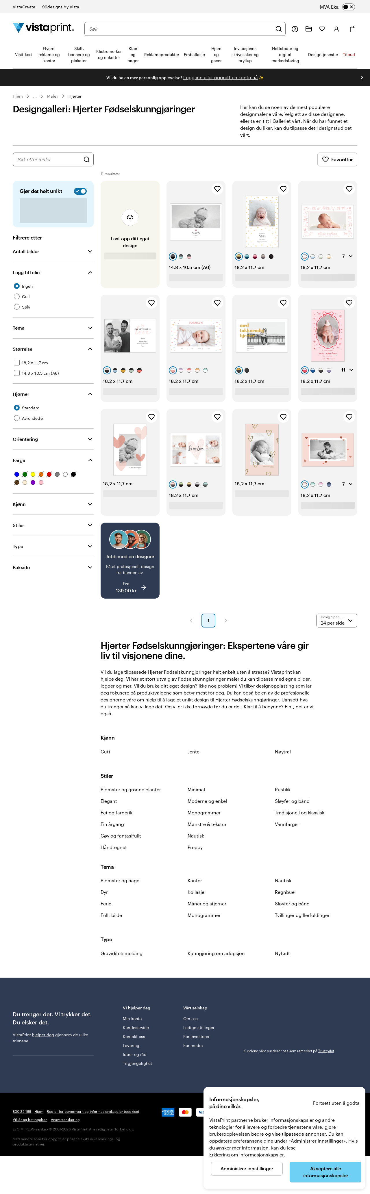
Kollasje (196, 892)
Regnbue (285, 892)
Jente (193, 751)
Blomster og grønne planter (131, 789)
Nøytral (283, 751)
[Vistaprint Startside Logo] (43, 29)
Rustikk (283, 789)
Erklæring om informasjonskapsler (246, 1154)
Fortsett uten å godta (336, 1103)
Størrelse (22, 349)
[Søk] (278, 29)
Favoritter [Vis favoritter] (337, 159)
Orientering (25, 439)
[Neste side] (226, 620)
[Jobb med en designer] (130, 561)
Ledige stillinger (198, 1027)
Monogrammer (204, 812)
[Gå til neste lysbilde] (362, 77)
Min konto (132, 1018)
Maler (52, 96)
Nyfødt (282, 953)
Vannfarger (287, 824)
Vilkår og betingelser (30, 1119)
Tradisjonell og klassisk (299, 812)
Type (18, 546)
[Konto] (336, 29)
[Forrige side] (191, 620)
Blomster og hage (120, 880)
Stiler (18, 525)
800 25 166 (22, 1111)
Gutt (105, 751)
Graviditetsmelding (122, 953)
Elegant (109, 801)
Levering (131, 1045)
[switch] (343, 6)
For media (193, 1045)
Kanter (195, 880)
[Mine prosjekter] (308, 28)
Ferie (106, 903)
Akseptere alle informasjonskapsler (325, 1172)
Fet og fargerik (116, 812)
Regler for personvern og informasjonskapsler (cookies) (93, 1111)
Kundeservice (136, 1027)
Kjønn (19, 504)
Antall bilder (26, 251)
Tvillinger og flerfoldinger (302, 915)
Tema (19, 327)
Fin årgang (112, 824)
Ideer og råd (135, 1054)
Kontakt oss (134, 1036)
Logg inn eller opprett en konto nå (220, 77)
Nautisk (196, 835)
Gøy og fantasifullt (121, 835)
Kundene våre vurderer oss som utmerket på (289, 1051)
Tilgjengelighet (137, 1063)
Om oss (190, 1018)
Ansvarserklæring (65, 1119)
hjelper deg (43, 1034)
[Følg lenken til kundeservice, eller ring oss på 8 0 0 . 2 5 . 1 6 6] (294, 29)
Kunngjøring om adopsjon (216, 953)
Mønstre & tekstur (207, 824)
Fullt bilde (111, 915)
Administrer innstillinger (247, 1168)
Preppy (195, 847)
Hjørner (21, 394)
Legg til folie (26, 272)
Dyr (104, 892)
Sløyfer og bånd (292, 801)
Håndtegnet (114, 847)
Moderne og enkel (207, 801)
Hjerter (75, 96)
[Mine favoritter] (322, 29)
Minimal (196, 789)
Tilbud (349, 54)
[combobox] (180, 28)
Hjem (18, 96)
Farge (19, 460)
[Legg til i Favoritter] (217, 189)
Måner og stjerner (207, 903)
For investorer (196, 1036)
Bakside (21, 567)
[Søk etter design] (86, 159)
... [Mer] (35, 96)
